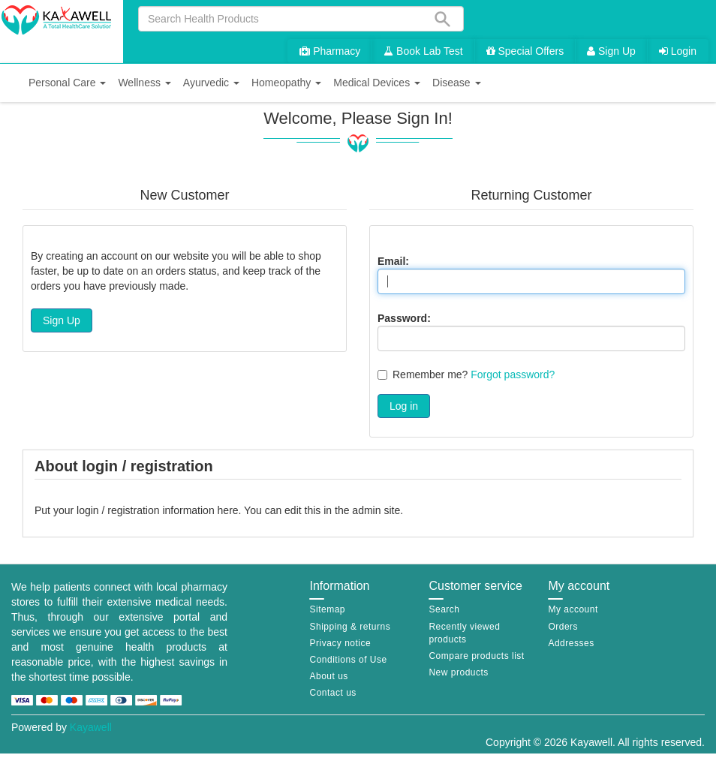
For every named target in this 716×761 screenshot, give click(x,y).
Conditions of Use (348, 659)
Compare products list (476, 656)
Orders (563, 626)
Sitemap (327, 609)
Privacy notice (340, 643)
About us (328, 676)
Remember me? (430, 374)
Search (444, 609)
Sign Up (611, 51)
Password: (404, 318)
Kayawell (91, 727)
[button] (67, 83)
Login (677, 51)
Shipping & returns (349, 626)
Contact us (332, 692)
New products (458, 672)
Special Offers (525, 51)
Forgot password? (513, 374)
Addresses (571, 643)
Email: (393, 261)
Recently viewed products (464, 633)
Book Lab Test (423, 51)
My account (572, 609)
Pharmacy (329, 51)
